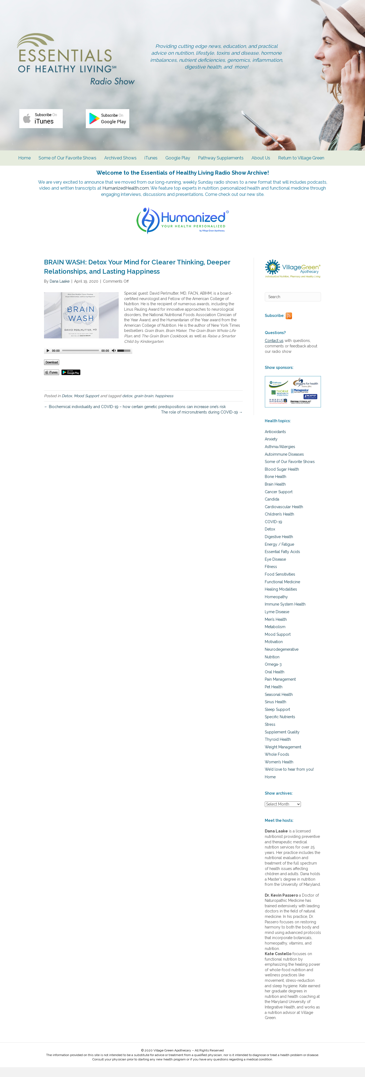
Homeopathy (276, 606)
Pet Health (273, 697)
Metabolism (275, 636)
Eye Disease (275, 569)
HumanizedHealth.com (154, 197)
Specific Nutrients (280, 726)
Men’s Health (276, 629)
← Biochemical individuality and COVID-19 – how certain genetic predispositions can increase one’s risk (135, 416)
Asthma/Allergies (280, 456)
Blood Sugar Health (282, 479)
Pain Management (280, 689)
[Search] (293, 306)
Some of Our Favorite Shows (67, 166)
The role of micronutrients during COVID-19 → (202, 422)
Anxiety (271, 449)
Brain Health (275, 494)
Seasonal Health (279, 704)
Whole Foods (277, 764)
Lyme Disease (277, 621)
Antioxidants (275, 441)
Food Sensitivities (280, 584)
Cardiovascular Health (284, 516)
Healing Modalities (281, 599)
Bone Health (275, 486)
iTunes (151, 166)
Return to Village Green (301, 166)
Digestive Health (279, 546)
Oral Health (274, 682)
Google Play (177, 166)
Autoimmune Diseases (284, 464)
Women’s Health (279, 772)
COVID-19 (273, 531)
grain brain (143, 405)
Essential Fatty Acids (282, 561)
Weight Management (283, 756)
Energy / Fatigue (279, 554)
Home (24, 166)
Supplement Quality (282, 741)
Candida (272, 509)
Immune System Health (285, 614)
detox (127, 405)
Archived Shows (120, 166)
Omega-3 (273, 674)
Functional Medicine (282, 591)
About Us (260, 166)
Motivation (274, 651)
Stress (270, 734)
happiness (164, 405)
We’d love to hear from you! (289, 779)
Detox (67, 405)
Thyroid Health (278, 749)
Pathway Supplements (221, 166)
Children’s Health (279, 524)
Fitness (271, 576)
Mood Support (86, 405)
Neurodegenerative (281, 659)
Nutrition (272, 666)
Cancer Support (278, 501)
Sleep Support (277, 719)
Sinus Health (275, 711)
